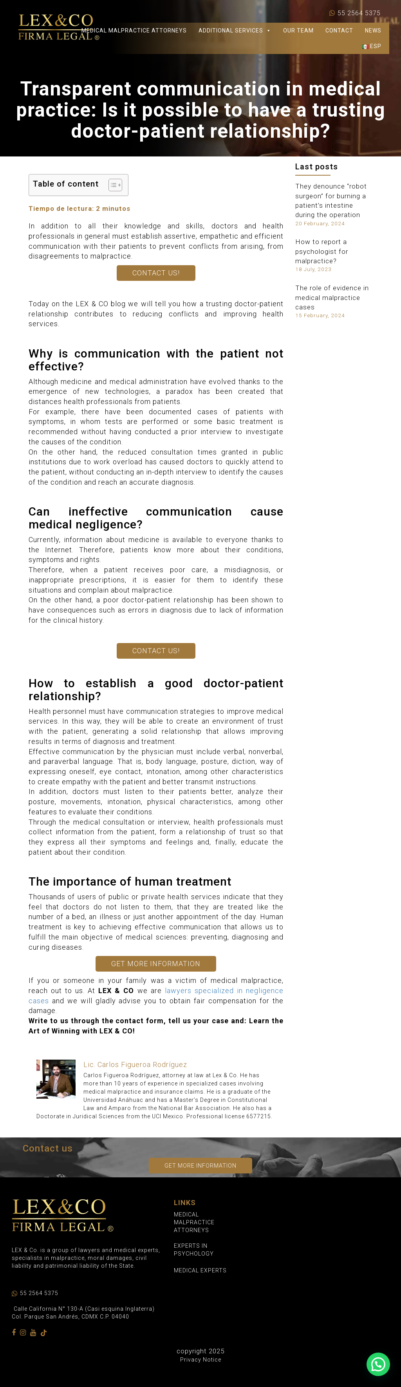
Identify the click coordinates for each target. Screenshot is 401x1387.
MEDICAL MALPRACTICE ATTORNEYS (194, 1222)
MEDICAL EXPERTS (200, 1270)
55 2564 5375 (359, 13)
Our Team (298, 30)
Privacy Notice (200, 1359)
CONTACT (339, 30)
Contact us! (156, 273)
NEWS (373, 30)
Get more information (200, 1165)
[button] (378, 1364)
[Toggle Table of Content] (111, 185)
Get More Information (155, 963)
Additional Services (235, 30)
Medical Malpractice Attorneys (134, 30)
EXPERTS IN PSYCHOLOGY (194, 1250)
